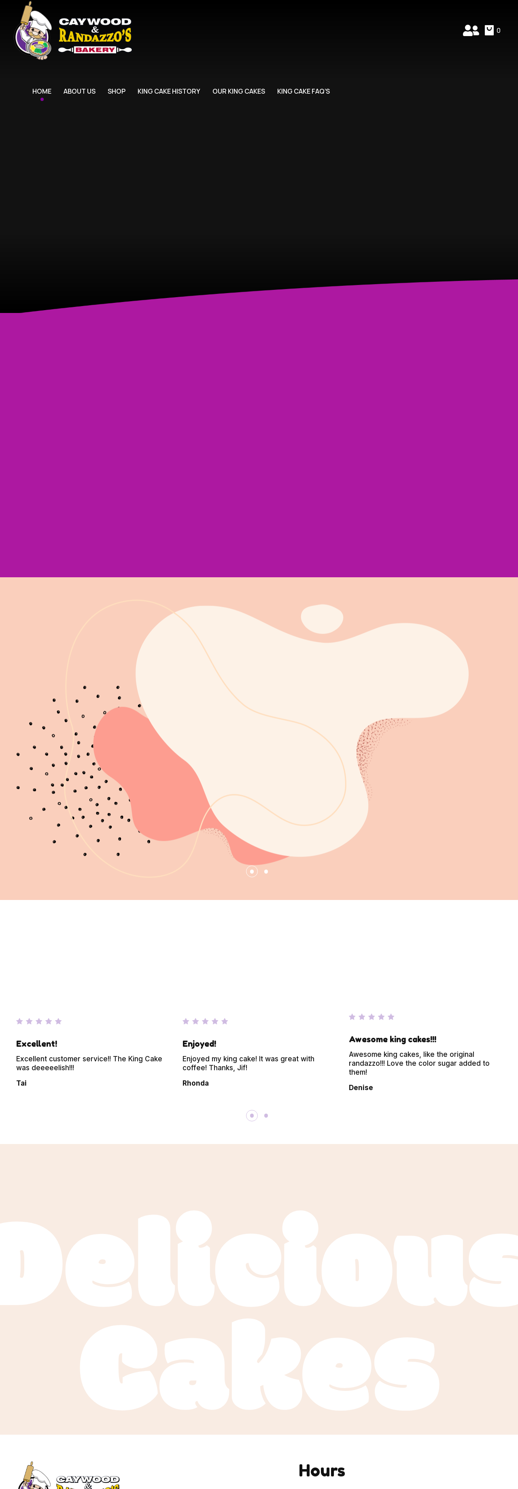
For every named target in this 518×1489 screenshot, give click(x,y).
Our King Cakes (238, 91)
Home (41, 91)
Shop (116, 91)
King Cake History (169, 91)
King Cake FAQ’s (303, 91)
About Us (80, 91)
